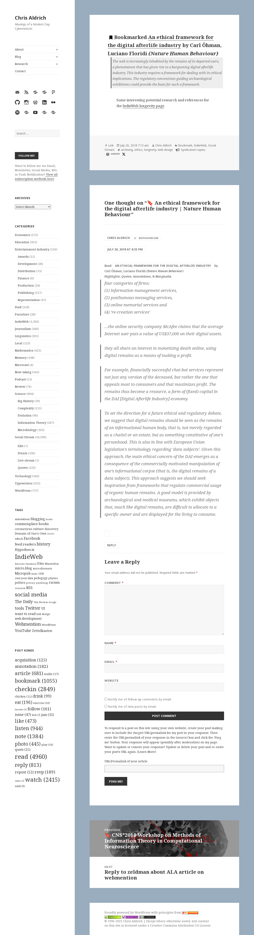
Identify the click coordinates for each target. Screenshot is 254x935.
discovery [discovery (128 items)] (51, 529)
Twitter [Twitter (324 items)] (32, 608)
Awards (23, 257)
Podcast (20, 379)
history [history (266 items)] (43, 544)
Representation (29, 300)
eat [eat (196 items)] (23, 702)
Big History (26, 401)
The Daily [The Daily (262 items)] (24, 601)
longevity (150, 150)
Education (22, 242)
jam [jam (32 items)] (47, 714)
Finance (23, 278)
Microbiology (27, 430)
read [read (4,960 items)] (31, 756)
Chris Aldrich (30, 17)
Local (18, 343)
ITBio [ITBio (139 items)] (40, 563)
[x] (123, 154)
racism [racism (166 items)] (54, 582)
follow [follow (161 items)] (39, 709)
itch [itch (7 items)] (36, 715)
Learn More (146, 752)
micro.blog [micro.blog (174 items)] (23, 568)
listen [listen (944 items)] (29, 728)
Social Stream (24, 437)
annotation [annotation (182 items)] (31, 666)
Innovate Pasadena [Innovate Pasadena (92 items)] (25, 563)
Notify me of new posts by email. (132, 706)
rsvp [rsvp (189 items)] (45, 772)
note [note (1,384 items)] (29, 736)
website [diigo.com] (115, 153)
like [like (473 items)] (26, 721)
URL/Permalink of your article (125, 761)
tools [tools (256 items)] (19, 608)
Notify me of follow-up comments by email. (140, 699)
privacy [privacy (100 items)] (30, 582)
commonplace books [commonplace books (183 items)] (32, 523)
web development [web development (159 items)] (28, 618)
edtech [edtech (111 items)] (19, 539)
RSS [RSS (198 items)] (29, 587)
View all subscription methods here (36, 176)
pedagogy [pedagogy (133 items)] (40, 578)
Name (110, 643)
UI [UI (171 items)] (43, 608)
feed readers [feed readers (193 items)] (25, 544)
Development (27, 264)
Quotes (23, 468)
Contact (20, 71)
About (19, 49)
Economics (22, 235)
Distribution (27, 271)
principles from (178, 912)
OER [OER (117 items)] (41, 573)
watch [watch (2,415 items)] (42, 779)
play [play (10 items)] (47, 744)
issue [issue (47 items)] (23, 714)
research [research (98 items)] (20, 588)
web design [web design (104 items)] (43, 614)
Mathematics (24, 350)
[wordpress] (107, 154)
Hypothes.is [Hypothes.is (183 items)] (24, 549)
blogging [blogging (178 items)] (38, 519)
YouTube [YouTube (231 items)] (23, 630)
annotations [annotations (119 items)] (22, 519)
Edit (20, 446)
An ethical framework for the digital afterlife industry (163, 266)
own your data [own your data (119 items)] (24, 578)
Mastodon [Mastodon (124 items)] (52, 563)
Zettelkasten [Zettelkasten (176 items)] (42, 630)
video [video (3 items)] (19, 780)
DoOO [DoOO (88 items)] (50, 533)
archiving (127, 150)
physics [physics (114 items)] (53, 578)
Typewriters (23, 483)
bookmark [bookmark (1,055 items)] (36, 680)
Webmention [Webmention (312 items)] (28, 624)
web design (165, 150)
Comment (113, 583)
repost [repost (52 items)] (24, 772)
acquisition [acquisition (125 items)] (31, 660)
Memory (21, 358)
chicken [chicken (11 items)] (23, 696)
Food (18, 307)
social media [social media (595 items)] (31, 594)
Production (26, 285)
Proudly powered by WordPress (127, 912)
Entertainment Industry (32, 249)
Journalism (23, 329)
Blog (18, 57)
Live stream (26, 460)
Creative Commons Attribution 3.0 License (180, 925)
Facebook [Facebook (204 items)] (32, 538)
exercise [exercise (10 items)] (41, 703)
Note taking (23, 372)
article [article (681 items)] (29, 673)
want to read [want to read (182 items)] (25, 613)
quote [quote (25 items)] (22, 749)
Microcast (22, 365)
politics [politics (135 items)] (20, 582)
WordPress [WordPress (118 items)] (49, 625)
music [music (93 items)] (34, 573)
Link (111, 145)
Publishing (26, 293)
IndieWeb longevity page (143, 105)
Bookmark (185, 145)
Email (110, 662)
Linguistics (23, 336)
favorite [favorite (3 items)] (21, 709)
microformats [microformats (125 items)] (42, 568)
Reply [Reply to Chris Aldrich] (111, 545)
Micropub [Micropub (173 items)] (23, 573)
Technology (23, 476)
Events (22, 453)
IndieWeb (22, 321)
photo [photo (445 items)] (28, 743)
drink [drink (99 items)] (42, 696)
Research (21, 64)
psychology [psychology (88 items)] (42, 582)
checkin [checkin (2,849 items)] (35, 689)
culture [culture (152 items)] (38, 529)
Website (111, 680)
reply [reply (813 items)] (28, 764)
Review (20, 386)
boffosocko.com (148, 238)
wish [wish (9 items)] (20, 786)
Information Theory (32, 423)
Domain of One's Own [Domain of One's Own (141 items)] (30, 533)
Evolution (25, 415)
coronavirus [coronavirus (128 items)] (23, 529)
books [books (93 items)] (49, 519)
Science (20, 394)
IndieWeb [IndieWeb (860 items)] (29, 556)
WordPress (23, 490)
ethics (138, 150)
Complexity (26, 408)
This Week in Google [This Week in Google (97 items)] (45, 602)
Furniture (22, 314)
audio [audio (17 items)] (51, 674)
